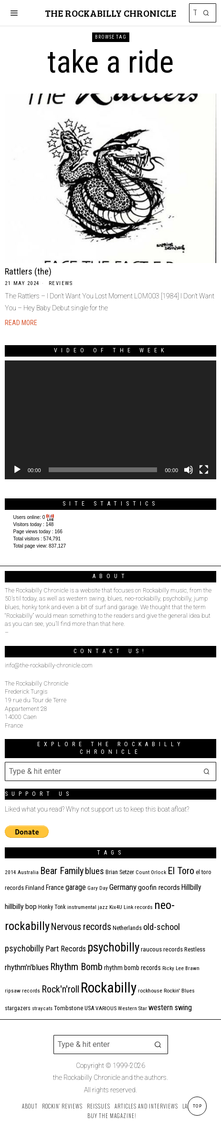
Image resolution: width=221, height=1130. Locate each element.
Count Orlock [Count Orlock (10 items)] (151, 872)
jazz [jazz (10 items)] (103, 907)
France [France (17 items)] (55, 887)
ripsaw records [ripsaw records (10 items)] (22, 991)
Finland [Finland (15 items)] (34, 887)
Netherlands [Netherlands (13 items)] (127, 927)
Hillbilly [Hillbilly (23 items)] (191, 887)
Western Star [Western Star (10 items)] (132, 1008)
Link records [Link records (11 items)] (138, 907)
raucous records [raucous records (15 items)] (162, 949)
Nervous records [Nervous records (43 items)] (81, 926)
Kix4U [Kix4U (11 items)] (115, 907)
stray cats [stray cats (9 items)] (42, 1008)
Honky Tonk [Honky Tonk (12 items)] (52, 907)
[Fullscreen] (204, 470)
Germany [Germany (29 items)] (123, 887)
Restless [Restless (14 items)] (194, 949)
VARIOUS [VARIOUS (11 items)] (105, 1008)
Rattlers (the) (28, 271)
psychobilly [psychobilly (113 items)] (113, 947)
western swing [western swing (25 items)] (170, 1007)
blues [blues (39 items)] (94, 871)
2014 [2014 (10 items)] (10, 872)
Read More (21, 323)
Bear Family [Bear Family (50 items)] (62, 871)
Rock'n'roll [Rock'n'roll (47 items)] (60, 989)
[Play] (17, 470)
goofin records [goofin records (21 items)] (159, 887)
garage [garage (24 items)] (75, 887)
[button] (206, 12)
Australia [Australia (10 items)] (28, 872)
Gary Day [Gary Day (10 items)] (97, 888)
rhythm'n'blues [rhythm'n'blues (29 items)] (27, 967)
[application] (110, 419)
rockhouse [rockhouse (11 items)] (150, 990)
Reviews (61, 283)
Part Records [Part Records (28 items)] (65, 948)
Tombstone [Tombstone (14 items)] (68, 1008)
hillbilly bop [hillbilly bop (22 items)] (21, 906)
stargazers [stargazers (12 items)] (18, 1008)
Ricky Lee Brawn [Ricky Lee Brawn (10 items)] (181, 968)
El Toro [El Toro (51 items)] (181, 871)
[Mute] (188, 470)
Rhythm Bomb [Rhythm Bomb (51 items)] (76, 966)
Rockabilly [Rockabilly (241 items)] (109, 988)
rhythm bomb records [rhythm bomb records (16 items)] (132, 968)
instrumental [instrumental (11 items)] (81, 907)
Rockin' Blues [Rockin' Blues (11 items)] (179, 990)
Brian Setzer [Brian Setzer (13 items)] (119, 872)
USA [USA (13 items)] (89, 1008)
